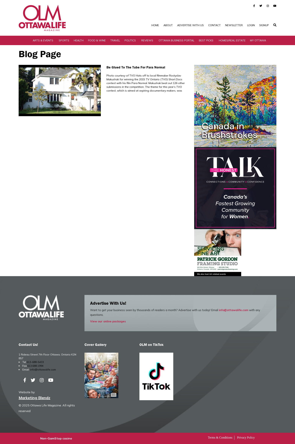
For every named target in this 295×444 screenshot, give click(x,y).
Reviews (147, 40)
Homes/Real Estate (232, 40)
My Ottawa (258, 40)
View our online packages (108, 321)
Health (79, 40)
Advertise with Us (190, 25)
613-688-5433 (35, 362)
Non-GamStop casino (56, 438)
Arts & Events (43, 40)
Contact (214, 25)
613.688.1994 (35, 365)
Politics (130, 40)
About (168, 25)
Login (251, 25)
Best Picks (206, 40)
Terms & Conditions (220, 437)
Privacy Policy (246, 437)
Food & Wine (97, 40)
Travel (115, 40)
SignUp (264, 25)
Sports (64, 40)
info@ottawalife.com (233, 310)
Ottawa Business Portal (176, 40)
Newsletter (234, 25)
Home (155, 25)
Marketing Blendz (34, 397)
